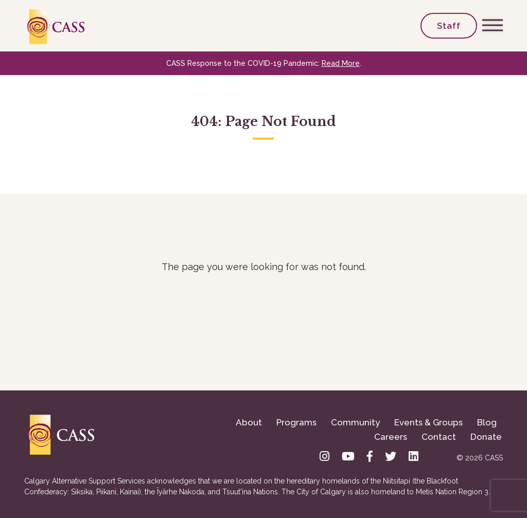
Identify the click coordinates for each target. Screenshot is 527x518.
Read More (341, 63)
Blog (487, 422)
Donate (486, 437)
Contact (438, 437)
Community (355, 422)
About (249, 422)
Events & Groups (428, 422)
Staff (449, 26)
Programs (296, 422)
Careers (390, 437)
